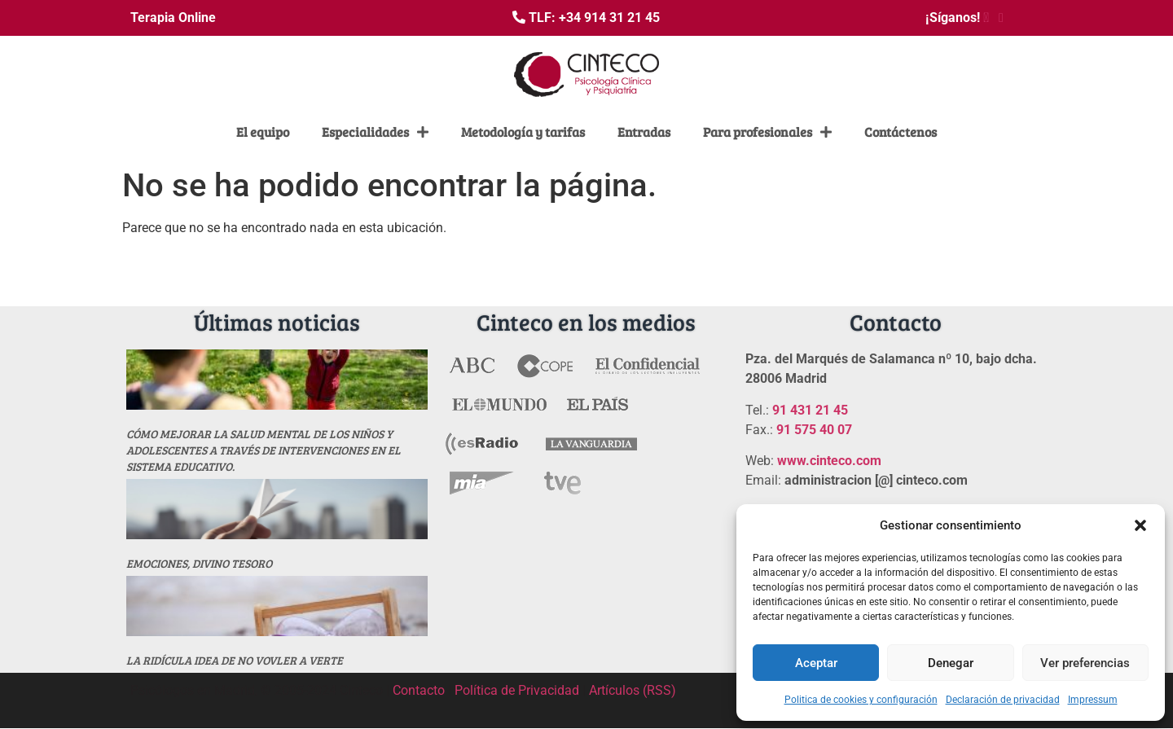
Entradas (643, 131)
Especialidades (375, 132)
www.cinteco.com (829, 460)
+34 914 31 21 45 (609, 17)
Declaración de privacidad (1003, 699)
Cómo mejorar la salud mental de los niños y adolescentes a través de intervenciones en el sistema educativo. (263, 450)
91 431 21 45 (810, 410)
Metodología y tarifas (523, 131)
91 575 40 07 (814, 429)
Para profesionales (767, 132)
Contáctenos (900, 131)
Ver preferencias (1085, 663)
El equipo (262, 131)
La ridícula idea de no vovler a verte (234, 660)
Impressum (1093, 699)
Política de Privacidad (517, 690)
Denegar (950, 663)
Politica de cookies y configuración (861, 699)
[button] (1140, 525)
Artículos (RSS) (632, 690)
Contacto (419, 690)
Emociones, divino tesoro (199, 563)
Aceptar (816, 663)
